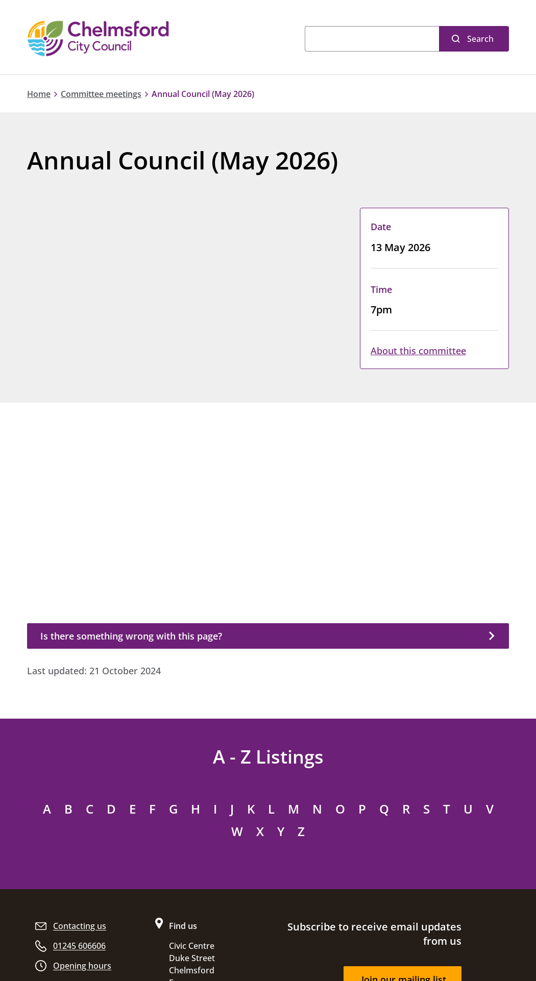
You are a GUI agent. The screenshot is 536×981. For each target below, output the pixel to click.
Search (480, 38)
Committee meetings (101, 94)
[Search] (372, 39)
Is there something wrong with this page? (131, 636)
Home (39, 94)
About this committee (418, 351)
